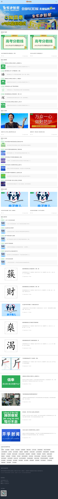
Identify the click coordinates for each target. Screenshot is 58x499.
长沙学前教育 (9, 460)
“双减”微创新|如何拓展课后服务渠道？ (30, 394)
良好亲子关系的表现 (9, 243)
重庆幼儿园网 (14, 454)
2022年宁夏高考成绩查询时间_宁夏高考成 (13, 149)
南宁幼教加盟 (43, 460)
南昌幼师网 (50, 456)
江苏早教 (10, 451)
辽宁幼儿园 (34, 449)
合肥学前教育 (10, 458)
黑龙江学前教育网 (47, 449)
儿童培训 (2, 220)
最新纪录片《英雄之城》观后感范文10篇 (37, 131)
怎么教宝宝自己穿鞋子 (9, 227)
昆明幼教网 (37, 460)
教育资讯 (2, 141)
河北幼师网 (17, 449)
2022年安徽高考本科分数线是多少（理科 (8, 53)
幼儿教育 (3, 192)
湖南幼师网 (3, 454)
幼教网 (2, 449)
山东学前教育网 (39, 451)
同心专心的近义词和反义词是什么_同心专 (13, 101)
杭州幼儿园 (16, 458)
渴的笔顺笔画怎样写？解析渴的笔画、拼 (30, 340)
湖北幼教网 (52, 451)
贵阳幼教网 (32, 460)
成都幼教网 (3, 462)
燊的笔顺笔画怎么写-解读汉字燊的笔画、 (30, 322)
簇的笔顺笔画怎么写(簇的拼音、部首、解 (30, 268)
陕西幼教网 (28, 454)
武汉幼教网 (3, 460)
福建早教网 (26, 451)
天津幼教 (12, 449)
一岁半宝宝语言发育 (9, 258)
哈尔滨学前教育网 (22, 458)
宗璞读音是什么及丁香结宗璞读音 (11, 86)
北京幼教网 (7, 449)
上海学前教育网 (4, 451)
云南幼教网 (8, 456)
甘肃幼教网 (33, 454)
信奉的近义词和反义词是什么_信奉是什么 (30, 376)
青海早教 (43, 454)
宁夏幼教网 (39, 454)
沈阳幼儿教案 (36, 458)
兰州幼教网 (14, 462)
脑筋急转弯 (3, 114)
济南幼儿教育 (44, 456)
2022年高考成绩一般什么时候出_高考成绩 (13, 180)
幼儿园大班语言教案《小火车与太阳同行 (37, 210)
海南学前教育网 (24, 456)
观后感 (32, 114)
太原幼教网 (51, 458)
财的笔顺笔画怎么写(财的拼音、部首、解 (30, 286)
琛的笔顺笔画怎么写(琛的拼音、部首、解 (13, 94)
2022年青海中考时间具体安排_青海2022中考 (14, 141)
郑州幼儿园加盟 (37, 456)
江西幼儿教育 (32, 451)
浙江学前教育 (15, 451)
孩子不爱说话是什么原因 (10, 235)
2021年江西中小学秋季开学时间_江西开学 (30, 429)
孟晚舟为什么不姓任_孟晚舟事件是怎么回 (8, 131)
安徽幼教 (21, 451)
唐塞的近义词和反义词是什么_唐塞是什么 (13, 63)
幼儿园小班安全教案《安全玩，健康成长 (8, 210)
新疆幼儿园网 (49, 454)
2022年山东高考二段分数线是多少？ (36, 53)
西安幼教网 (9, 462)
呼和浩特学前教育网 (44, 458)
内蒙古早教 (29, 449)
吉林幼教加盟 (40, 449)
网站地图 (29, 472)
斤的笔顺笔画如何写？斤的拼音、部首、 (30, 358)
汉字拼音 (2, 63)
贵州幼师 (18, 456)
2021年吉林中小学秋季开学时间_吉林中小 (13, 164)
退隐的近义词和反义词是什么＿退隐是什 (13, 78)
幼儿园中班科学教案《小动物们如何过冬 (30, 304)
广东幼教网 (9, 454)
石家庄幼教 (31, 456)
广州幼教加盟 (49, 460)
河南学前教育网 (46, 451)
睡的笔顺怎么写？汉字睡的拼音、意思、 (13, 70)
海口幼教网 (26, 460)
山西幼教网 (23, 449)
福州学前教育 (3, 458)
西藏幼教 (2, 456)
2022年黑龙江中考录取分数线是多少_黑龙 (13, 157)
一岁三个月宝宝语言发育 (10, 220)
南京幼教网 (21, 460)
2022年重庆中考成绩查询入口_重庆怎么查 (13, 172)
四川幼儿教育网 (21, 454)
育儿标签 (23, 472)
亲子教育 (3, 35)
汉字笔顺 (2, 70)
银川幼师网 (15, 460)
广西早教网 (14, 456)
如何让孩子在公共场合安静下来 (11, 251)
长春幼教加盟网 (30, 458)
